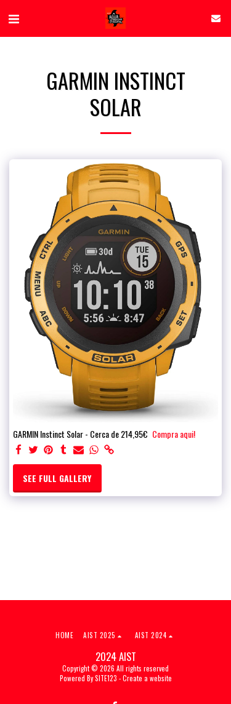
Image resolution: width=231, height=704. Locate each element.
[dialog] (115, 352)
